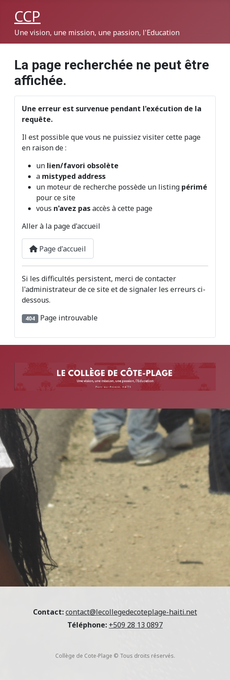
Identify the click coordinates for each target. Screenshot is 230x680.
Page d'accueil (57, 249)
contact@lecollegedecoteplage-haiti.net (131, 612)
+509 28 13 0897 (136, 625)
